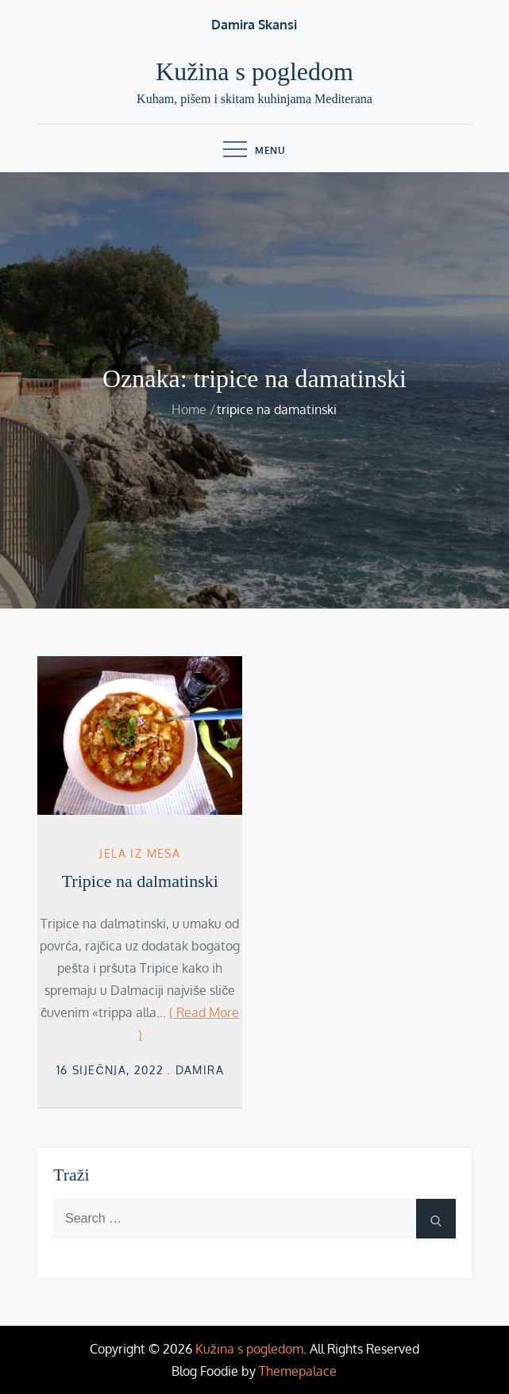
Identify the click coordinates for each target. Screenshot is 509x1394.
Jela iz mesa (139, 853)
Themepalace (298, 1371)
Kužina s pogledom (254, 71)
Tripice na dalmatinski (140, 881)
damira (199, 1070)
